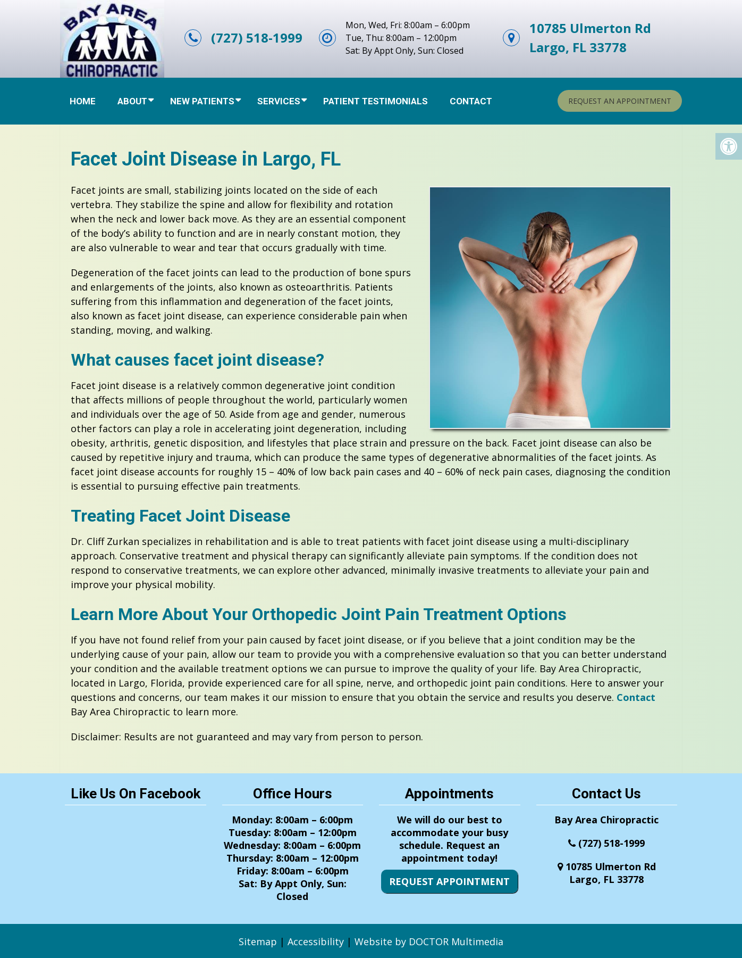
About (132, 101)
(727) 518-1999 (256, 37)
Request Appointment (449, 881)
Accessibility (316, 941)
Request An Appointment (619, 101)
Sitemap (258, 941)
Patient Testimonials (375, 101)
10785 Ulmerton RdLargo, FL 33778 (590, 37)
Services (278, 101)
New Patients (202, 101)
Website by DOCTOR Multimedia (429, 941)
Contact (471, 101)
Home (83, 101)
